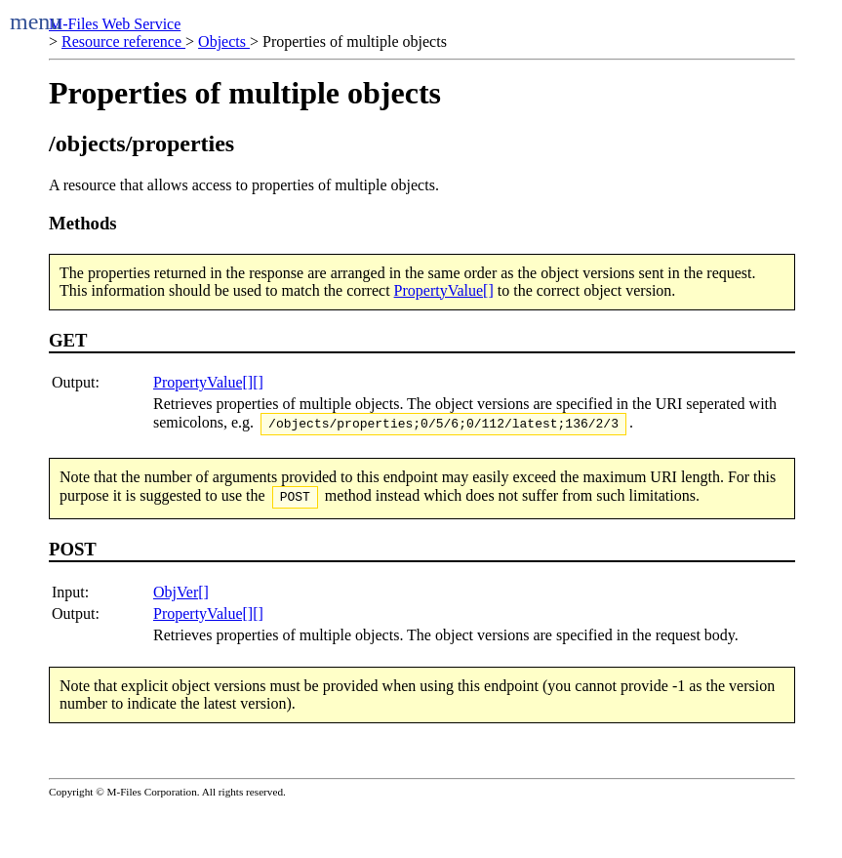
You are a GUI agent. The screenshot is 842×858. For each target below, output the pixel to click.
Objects (224, 41)
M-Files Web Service (114, 24)
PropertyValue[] (444, 290)
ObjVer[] (181, 598)
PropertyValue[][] (208, 382)
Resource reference (123, 41)
